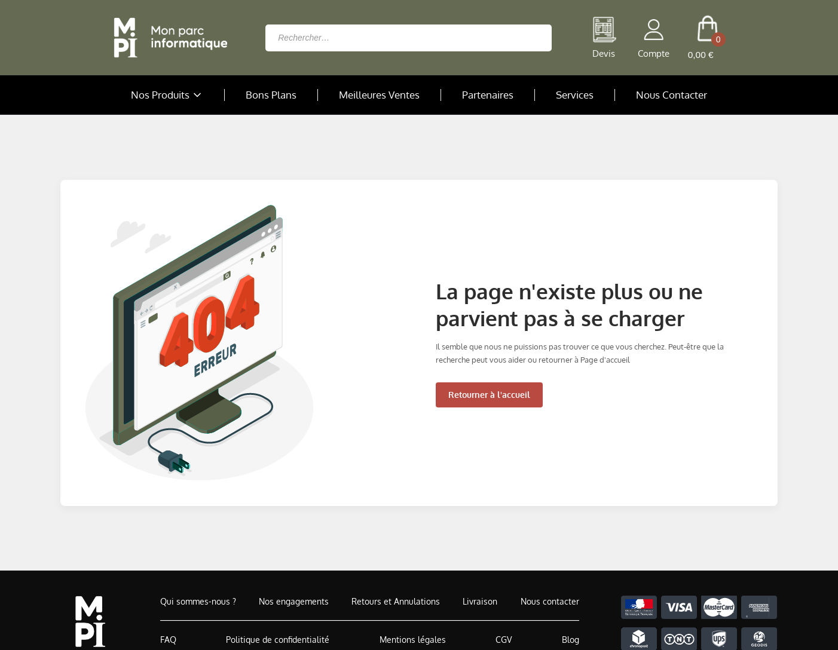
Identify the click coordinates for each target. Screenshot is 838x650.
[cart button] (707, 37)
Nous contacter (550, 601)
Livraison (480, 601)
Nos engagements (294, 601)
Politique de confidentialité (277, 639)
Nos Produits (167, 95)
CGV (504, 639)
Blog (570, 639)
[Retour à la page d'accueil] (167, 38)
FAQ (168, 639)
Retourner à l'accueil (489, 395)
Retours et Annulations (395, 601)
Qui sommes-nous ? (198, 601)
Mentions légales (413, 639)
